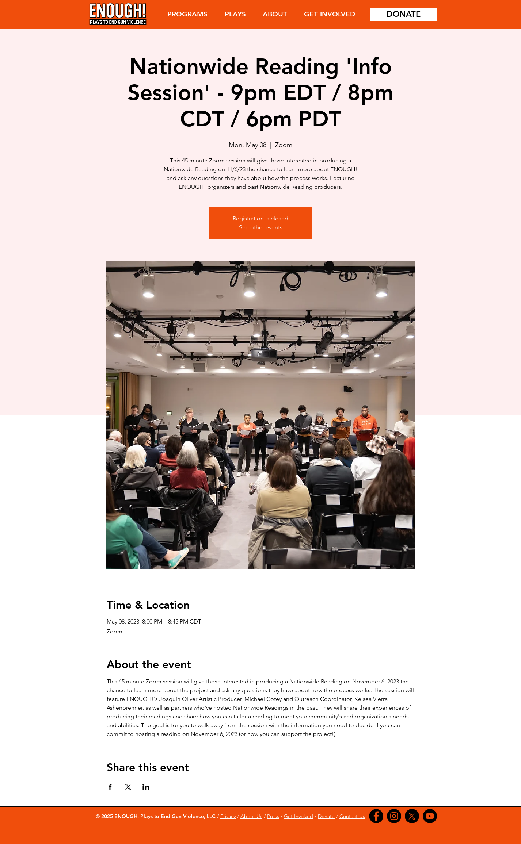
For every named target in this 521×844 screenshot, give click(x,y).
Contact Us (352, 816)
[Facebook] (376, 816)
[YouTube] (430, 816)
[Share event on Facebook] (110, 787)
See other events (260, 227)
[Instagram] (394, 816)
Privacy (228, 816)
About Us (251, 816)
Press (273, 816)
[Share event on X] (128, 787)
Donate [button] (326, 816)
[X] (412, 816)
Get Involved (298, 816)
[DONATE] (403, 14)
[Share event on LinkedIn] (145, 787)
